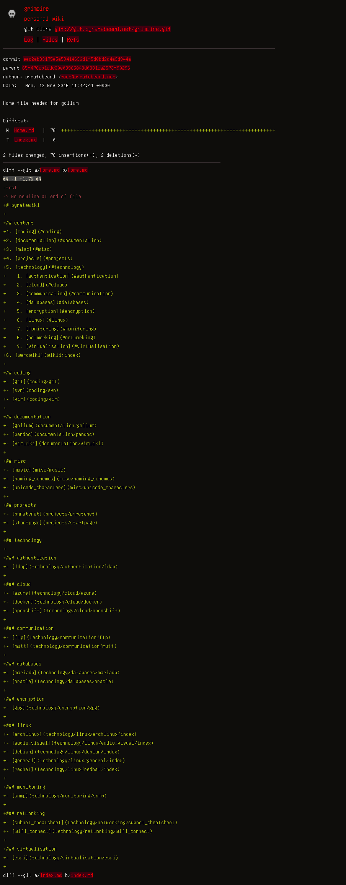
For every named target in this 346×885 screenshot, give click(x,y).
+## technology (22, 540)
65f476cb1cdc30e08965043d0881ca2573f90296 (76, 67)
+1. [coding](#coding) (32, 231)
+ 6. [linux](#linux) (36, 319)
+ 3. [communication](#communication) (58, 293)
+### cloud (17, 584)
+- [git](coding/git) (31, 381)
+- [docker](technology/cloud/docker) (53, 601)
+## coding (17, 372)
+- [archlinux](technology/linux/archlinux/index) (70, 734)
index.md (25, 139)
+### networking (24, 813)
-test (10, 187)
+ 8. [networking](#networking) (49, 337)
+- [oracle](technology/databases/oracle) (58, 681)
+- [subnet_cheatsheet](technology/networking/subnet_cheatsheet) (90, 822)
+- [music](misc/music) (34, 469)
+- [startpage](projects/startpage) (50, 522)
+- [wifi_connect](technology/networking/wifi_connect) (78, 831)
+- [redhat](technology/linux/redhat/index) (61, 769)
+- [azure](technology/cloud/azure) (50, 592)
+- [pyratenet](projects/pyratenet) (50, 513)
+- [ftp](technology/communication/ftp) (57, 637)
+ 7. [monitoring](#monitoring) (50, 328)
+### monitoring (24, 786)
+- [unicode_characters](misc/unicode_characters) (69, 487)
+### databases (22, 663)
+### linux (17, 725)
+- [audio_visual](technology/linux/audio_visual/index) (78, 742)
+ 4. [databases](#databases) (46, 302)
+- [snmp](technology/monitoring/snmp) (55, 795)
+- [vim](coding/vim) (31, 399)
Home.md (24, 130)
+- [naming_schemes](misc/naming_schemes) (59, 478)
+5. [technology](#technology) (44, 267)
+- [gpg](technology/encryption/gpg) (51, 707)
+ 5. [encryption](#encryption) (49, 311)
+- (7, 496)
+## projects (19, 505)
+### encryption (23, 698)
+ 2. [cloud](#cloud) (35, 284)
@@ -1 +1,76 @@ (22, 178)
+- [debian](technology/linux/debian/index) (61, 751)
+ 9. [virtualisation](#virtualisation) (61, 346)
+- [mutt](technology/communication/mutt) (60, 646)
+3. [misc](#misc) (27, 249)
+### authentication (29, 557)
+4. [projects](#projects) (38, 258)
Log (28, 39)
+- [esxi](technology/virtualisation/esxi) (61, 857)
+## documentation (27, 416)
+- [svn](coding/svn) (31, 390)
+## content (18, 222)
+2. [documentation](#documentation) (52, 240)
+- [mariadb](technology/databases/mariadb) (61, 672)
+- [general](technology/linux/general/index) (64, 760)
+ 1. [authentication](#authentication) (61, 275)
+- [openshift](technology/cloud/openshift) (62, 610)
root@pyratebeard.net (88, 76)
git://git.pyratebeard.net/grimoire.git (113, 29)
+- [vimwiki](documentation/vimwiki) (53, 443)
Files (50, 39)
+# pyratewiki (21, 205)
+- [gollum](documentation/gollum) (50, 425)
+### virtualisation (30, 848)
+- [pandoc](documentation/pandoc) (49, 434)
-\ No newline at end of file (42, 196)
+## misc (14, 461)
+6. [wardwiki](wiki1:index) (42, 355)
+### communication (28, 628)
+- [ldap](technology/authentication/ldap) (60, 566)
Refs (73, 39)
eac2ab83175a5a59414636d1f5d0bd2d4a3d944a (77, 59)
